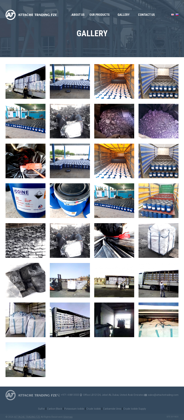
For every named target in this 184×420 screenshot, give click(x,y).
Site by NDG (172, 417)
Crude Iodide (93, 408)
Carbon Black (54, 408)
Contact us (146, 14)
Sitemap (68, 416)
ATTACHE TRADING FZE (27, 416)
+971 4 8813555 (70, 394)
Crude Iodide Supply (134, 408)
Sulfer (41, 408)
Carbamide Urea (112, 408)
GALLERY (124, 14)
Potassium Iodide (74, 408)
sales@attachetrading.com (163, 394)
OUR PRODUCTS (99, 14)
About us (78, 14)
